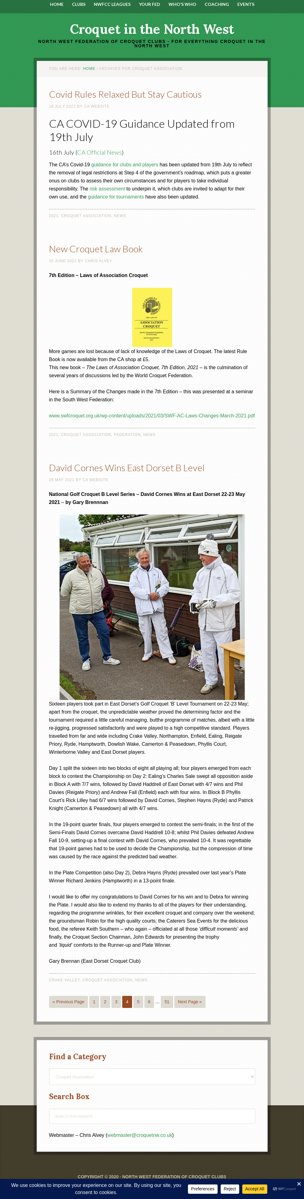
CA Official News (99, 152)
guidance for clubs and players (124, 164)
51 (166, 1001)
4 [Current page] (127, 1001)
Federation (127, 435)
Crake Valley (64, 980)
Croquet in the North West (152, 29)
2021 (54, 216)
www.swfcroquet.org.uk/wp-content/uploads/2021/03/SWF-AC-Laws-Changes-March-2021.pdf (152, 415)
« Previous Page (69, 1001)
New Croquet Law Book (96, 248)
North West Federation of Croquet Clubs (174, 1176)
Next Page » (190, 1001)
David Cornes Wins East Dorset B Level (127, 467)
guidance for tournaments (116, 196)
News (120, 216)
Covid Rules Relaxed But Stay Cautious (125, 94)
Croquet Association (86, 216)
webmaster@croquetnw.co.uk (139, 1135)
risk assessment (107, 188)
